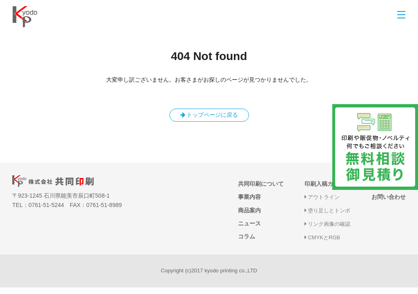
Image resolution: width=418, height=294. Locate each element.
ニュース (249, 223)
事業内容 (249, 197)
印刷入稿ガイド (325, 183)
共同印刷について (261, 183)
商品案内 (249, 210)
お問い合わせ (388, 197)
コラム (246, 236)
